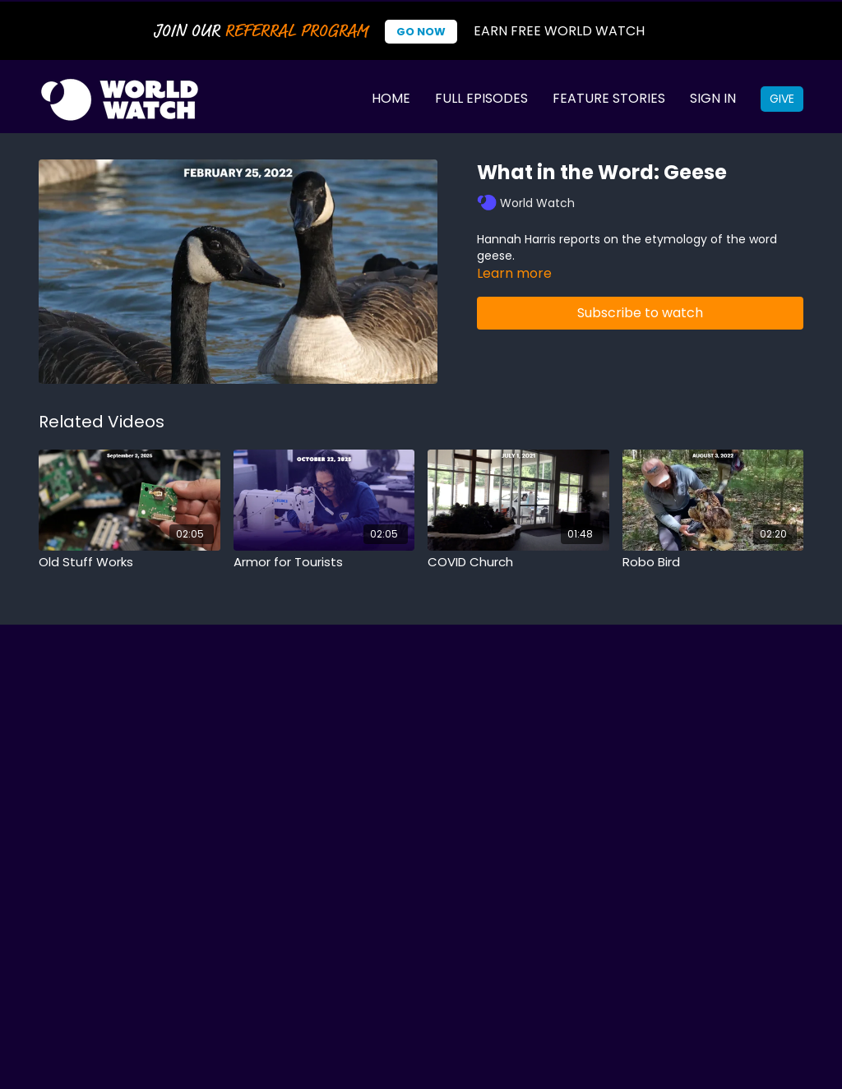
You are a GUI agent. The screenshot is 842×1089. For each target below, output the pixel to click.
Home (391, 98)
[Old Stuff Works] (129, 562)
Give (782, 98)
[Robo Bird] (713, 562)
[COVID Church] (518, 562)
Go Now (421, 31)
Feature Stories (609, 98)
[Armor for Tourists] (324, 562)
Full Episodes (481, 98)
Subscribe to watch (640, 312)
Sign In (713, 98)
